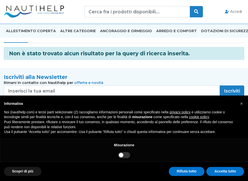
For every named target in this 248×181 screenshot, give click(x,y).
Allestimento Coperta (31, 31)
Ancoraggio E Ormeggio (126, 31)
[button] (241, 104)
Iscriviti (232, 91)
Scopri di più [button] (22, 171)
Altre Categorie (78, 31)
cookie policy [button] (199, 117)
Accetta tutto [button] (225, 171)
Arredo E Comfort (176, 31)
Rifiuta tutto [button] (187, 171)
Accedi (233, 11)
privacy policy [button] (180, 112)
